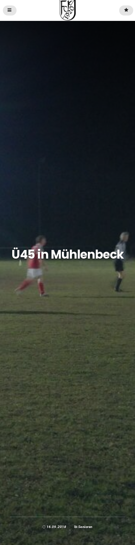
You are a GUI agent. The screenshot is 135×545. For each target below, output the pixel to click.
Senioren (85, 527)
